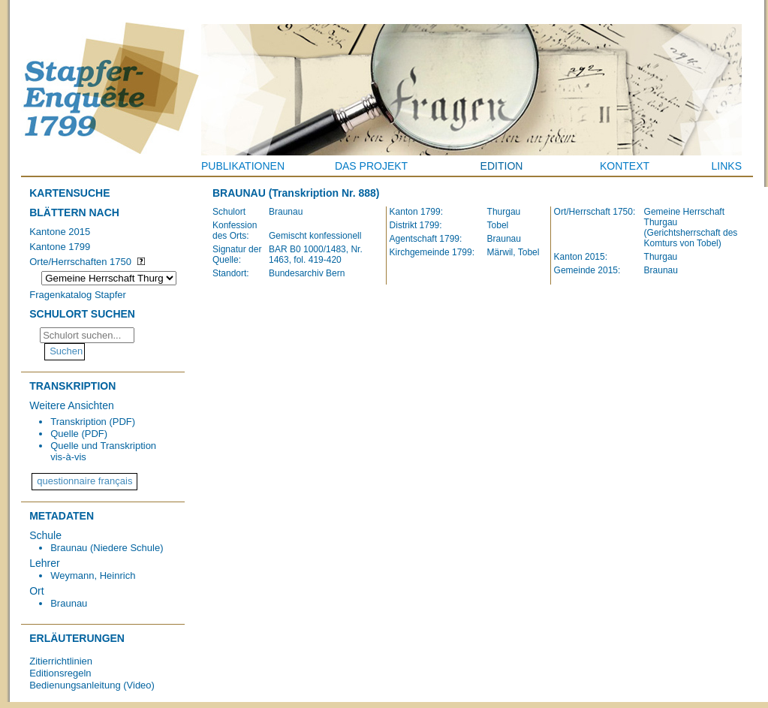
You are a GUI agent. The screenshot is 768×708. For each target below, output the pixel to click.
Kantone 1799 (59, 246)
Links (727, 166)
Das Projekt (371, 166)
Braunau (68, 603)
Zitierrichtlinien (60, 661)
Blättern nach (74, 212)
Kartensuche (69, 193)
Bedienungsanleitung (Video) (92, 685)
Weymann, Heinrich (92, 575)
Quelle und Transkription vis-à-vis (103, 451)
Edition (501, 166)
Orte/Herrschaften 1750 (80, 261)
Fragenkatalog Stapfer (77, 294)
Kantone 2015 (59, 231)
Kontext (624, 166)
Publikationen (243, 166)
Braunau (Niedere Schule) (106, 547)
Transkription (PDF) (92, 421)
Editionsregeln (60, 673)
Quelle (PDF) (78, 433)
